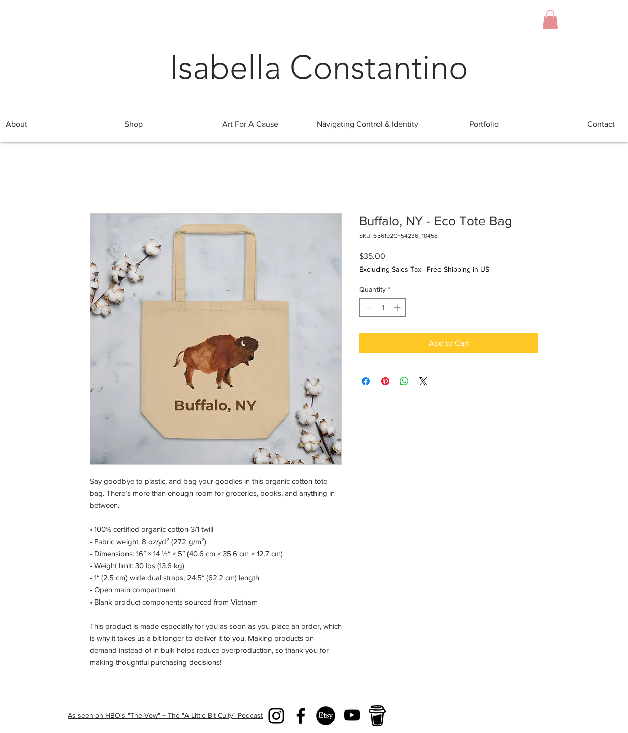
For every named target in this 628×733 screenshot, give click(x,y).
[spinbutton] (382, 307)
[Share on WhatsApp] (404, 381)
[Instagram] (276, 715)
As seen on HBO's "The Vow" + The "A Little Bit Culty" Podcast (165, 715)
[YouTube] (352, 715)
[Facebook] (300, 715)
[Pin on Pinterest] (385, 381)
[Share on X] (423, 381)
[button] (550, 19)
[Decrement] (367, 307)
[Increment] (398, 307)
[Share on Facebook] (366, 381)
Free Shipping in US (458, 269)
